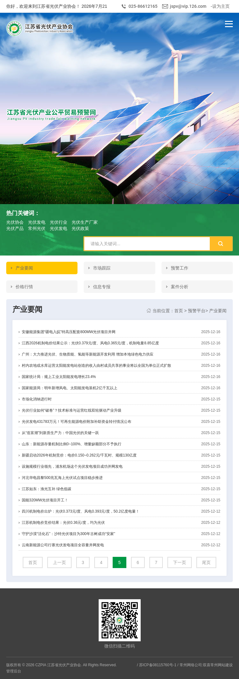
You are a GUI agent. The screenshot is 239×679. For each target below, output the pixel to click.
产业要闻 (218, 310)
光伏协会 (15, 222)
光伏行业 (58, 222)
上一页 (59, 562)
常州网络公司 (191, 665)
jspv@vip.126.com (188, 6)
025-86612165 (143, 6)
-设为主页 (220, 6)
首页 (178, 310)
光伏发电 (36, 222)
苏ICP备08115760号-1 (157, 665)
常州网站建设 (221, 665)
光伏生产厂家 (85, 222)
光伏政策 (80, 228)
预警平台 (196, 310)
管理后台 (13, 671)
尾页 (206, 562)
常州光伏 (36, 228)
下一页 (179, 562)
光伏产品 (15, 228)
